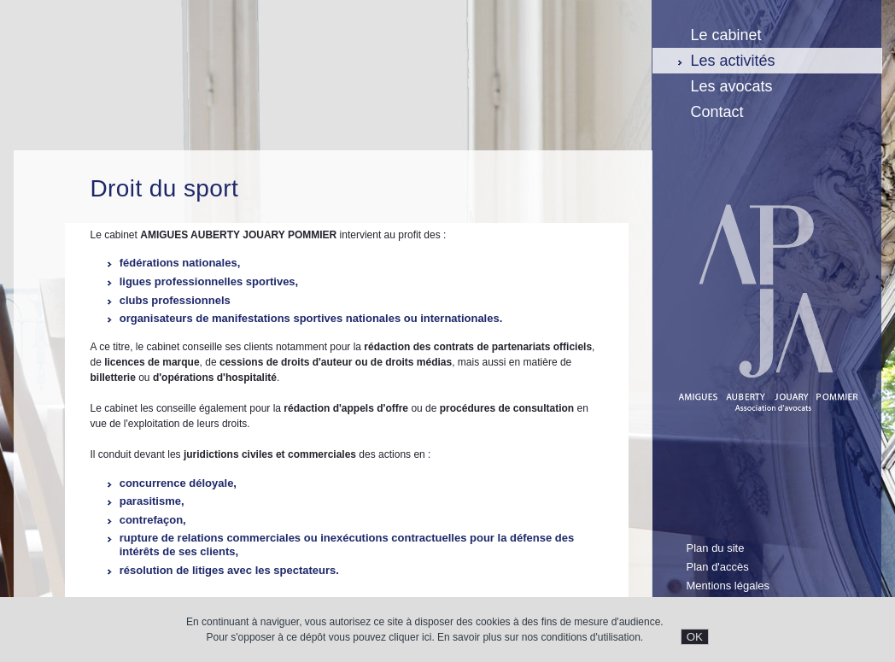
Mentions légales (728, 585)
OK (695, 636)
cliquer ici (410, 637)
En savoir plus (469, 637)
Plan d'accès (718, 566)
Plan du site (716, 548)
